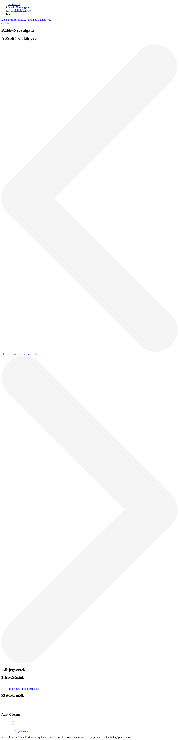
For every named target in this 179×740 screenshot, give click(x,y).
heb (35, 19)
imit (20, 19)
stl (7, 19)
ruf (15, 19)
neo (44, 19)
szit (11, 19)
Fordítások (14, 4)
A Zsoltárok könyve (19, 10)
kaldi (30, 19)
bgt (39, 19)
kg (24, 19)
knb (3, 19)
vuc (49, 19)
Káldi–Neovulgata (18, 7)
